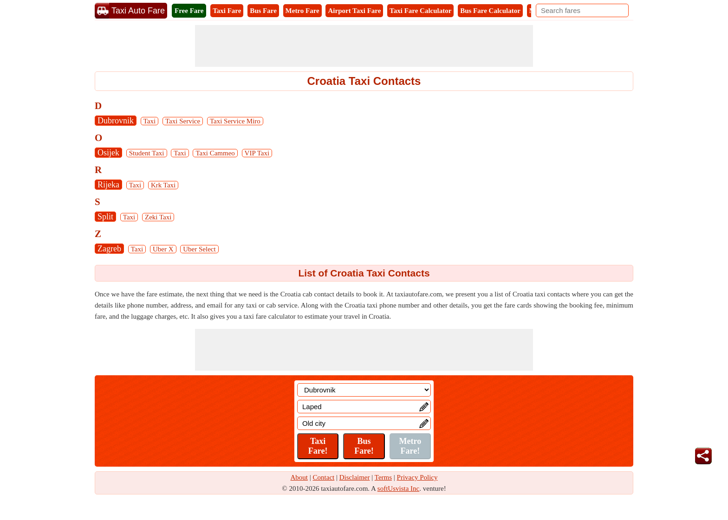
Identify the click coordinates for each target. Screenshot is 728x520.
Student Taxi (146, 153)
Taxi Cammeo (214, 153)
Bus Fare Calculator (490, 10)
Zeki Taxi (158, 217)
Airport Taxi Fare (354, 10)
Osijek (108, 152)
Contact (324, 477)
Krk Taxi (163, 185)
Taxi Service (182, 121)
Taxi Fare (227, 10)
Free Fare (189, 10)
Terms (383, 477)
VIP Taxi (257, 153)
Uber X (163, 249)
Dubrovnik (116, 120)
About (299, 477)
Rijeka (108, 184)
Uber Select (199, 249)
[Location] (364, 390)
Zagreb (109, 248)
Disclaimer (354, 477)
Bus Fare (263, 10)
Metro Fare (302, 10)
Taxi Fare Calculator (420, 10)
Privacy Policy (417, 477)
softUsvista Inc (398, 488)
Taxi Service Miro (235, 121)
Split (105, 216)
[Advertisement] (364, 46)
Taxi (149, 121)
